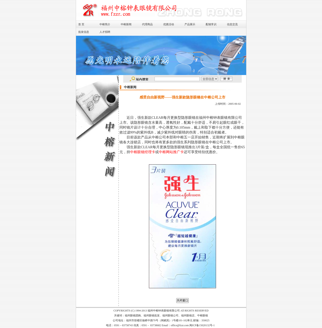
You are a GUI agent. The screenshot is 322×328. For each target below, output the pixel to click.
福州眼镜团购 (133, 315)
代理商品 (147, 24)
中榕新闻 (126, 24)
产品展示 (189, 24)
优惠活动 (168, 24)
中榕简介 (105, 24)
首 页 (81, 24)
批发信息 (83, 31)
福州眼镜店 (188, 315)
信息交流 (232, 24)
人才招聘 (105, 31)
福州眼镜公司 (170, 315)
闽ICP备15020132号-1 (202, 325)
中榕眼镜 (202, 315)
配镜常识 (211, 24)
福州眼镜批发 (152, 315)
